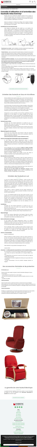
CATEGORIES (4, 6)
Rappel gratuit (18, 412)
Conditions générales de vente (18, 432)
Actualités (18, 411)
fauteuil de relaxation (17, 15)
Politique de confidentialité (18, 433)
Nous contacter (18, 415)
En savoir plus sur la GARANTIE (18, 397)
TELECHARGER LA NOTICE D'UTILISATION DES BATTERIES (18, 88)
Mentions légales (18, 430)
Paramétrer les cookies (18, 442)
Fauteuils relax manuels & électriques (18, 423)
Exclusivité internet (18, 421)
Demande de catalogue (18, 418)
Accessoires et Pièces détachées (18, 427)
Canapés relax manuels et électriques (18, 424)
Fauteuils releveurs (18, 426)
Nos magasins (18, 414)
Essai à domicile (18, 417)
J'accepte (18, 444)
